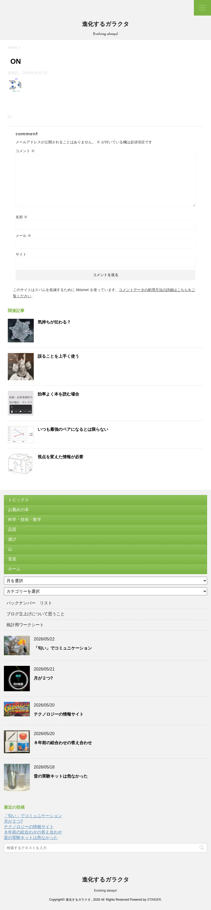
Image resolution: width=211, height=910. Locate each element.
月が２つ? (43, 678)
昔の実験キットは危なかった (61, 776)
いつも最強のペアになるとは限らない (73, 429)
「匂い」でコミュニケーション (63, 648)
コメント (25, 151)
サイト (21, 254)
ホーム (14, 569)
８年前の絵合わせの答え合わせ (63, 742)
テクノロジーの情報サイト (59, 714)
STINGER (154, 899)
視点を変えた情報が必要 (60, 457)
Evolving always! (105, 890)
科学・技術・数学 (24, 519)
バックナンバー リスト (29, 603)
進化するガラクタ (105, 24)
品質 (12, 529)
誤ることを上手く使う (58, 356)
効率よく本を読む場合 (58, 394)
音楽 (12, 559)
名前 (22, 217)
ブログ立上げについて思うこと (35, 614)
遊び (12, 539)
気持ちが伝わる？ (54, 322)
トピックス (18, 500)
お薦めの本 (18, 509)
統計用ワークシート (25, 625)
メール (23, 236)
